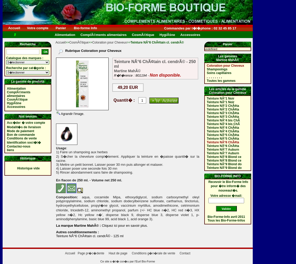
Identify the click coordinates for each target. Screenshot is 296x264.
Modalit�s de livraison (24, 127)
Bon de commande (21, 135)
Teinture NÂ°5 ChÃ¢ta (223, 135)
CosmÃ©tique (79, 42)
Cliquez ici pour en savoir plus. (124, 226)
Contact (185, 253)
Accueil (14, 28)
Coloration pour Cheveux (109, 42)
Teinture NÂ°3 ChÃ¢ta (223, 113)
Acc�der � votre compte (26, 123)
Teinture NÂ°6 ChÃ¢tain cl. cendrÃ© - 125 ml (90, 236)
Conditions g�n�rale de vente (153, 253)
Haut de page (118, 253)
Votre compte (37, 28)
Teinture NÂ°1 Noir (221, 98)
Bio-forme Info (85, 28)
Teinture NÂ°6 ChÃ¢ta (223, 142)
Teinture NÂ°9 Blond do (224, 164)
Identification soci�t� (24, 142)
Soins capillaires (219, 73)
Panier (61, 28)
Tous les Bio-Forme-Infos (226, 220)
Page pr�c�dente (91, 253)
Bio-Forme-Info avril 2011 (226, 217)
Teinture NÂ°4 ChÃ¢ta (223, 128)
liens (10, 150)
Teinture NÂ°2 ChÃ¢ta (223, 106)
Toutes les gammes (221, 81)
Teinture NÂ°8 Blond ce (224, 157)
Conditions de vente (22, 138)
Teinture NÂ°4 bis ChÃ (223, 120)
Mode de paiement (20, 131)
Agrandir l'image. (72, 114)
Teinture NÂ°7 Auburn (223, 149)
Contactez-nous (18, 146)
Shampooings (217, 69)
